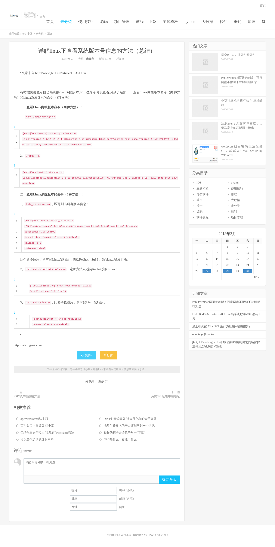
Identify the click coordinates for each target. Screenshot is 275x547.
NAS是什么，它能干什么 (120, 439)
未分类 (66, 21)
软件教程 (202, 217)
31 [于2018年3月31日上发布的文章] (247, 271)
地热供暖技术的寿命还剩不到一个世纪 (129, 425)
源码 (104, 21)
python (190, 21)
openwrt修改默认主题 (34, 418)
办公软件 (202, 194)
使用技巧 (86, 21)
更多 (101, 381)
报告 (200, 205)
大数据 (207, 21)
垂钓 (237, 21)
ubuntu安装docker (203, 334)
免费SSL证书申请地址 (165, 396)
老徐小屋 (14, 15)
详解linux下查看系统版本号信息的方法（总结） (96, 51)
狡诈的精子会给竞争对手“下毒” (124, 432)
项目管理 (122, 21)
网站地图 (138, 535)
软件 (223, 21)
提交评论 (169, 479)
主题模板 (170, 21)
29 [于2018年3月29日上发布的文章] (227, 271)
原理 (252, 21)
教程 (140, 21)
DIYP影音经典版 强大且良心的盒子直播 (130, 418)
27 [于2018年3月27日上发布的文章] (207, 271)
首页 (50, 21)
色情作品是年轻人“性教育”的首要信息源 (47, 432)
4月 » (256, 277)
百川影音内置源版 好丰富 (37, 425)
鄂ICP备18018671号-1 (156, 535)
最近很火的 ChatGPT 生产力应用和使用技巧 (221, 326)
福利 (234, 211)
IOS (153, 21)
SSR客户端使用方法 (27, 396)
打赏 (108, 355)
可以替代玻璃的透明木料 (37, 439)
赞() (86, 355)
